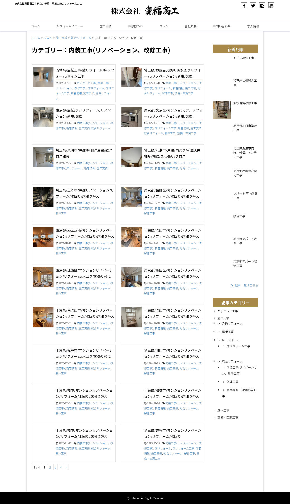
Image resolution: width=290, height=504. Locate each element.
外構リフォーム (232, 323)
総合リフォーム (100, 128)
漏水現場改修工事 (245, 103)
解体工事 (167, 93)
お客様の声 (135, 26)
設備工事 (239, 216)
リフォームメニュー (70, 26)
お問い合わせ (222, 26)
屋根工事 (228, 331)
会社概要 (190, 26)
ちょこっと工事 (86, 83)
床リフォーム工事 (165, 128)
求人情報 (253, 26)
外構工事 (232, 381)
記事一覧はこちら (244, 285)
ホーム (35, 26)
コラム (163, 26)
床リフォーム (96, 88)
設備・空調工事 (183, 93)
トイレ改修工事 (243, 58)
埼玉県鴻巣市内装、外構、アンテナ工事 (245, 152)
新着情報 (76, 93)
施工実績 (105, 26)
